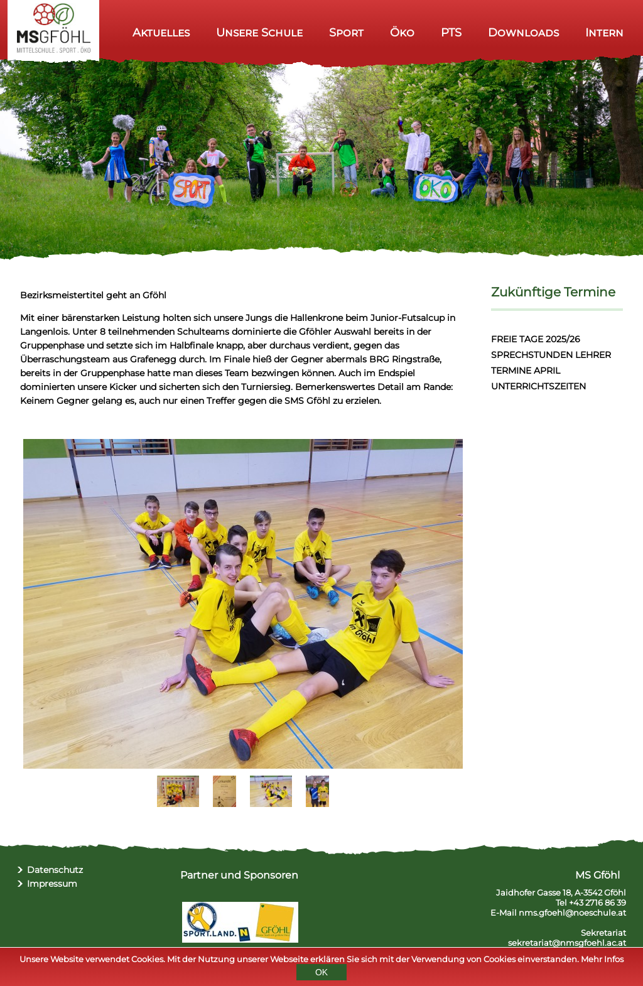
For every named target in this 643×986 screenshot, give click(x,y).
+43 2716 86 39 (597, 902)
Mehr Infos (602, 961)
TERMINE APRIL (525, 370)
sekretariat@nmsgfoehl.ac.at (567, 943)
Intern (604, 32)
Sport (346, 32)
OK (321, 974)
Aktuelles (161, 32)
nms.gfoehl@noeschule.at (572, 912)
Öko (402, 32)
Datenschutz (55, 869)
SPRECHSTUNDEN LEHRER (551, 354)
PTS (451, 32)
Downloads (523, 32)
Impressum (52, 883)
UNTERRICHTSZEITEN (538, 386)
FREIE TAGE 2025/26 (535, 339)
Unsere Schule (259, 32)
